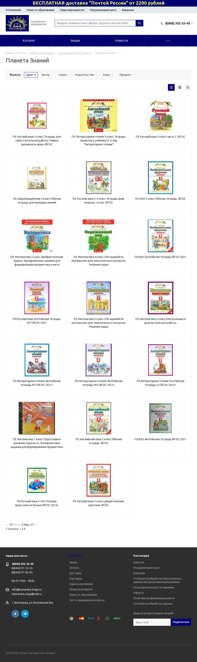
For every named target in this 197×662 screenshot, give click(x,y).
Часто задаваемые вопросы (87, 600)
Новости (138, 562)
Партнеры (75, 578)
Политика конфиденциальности (153, 598)
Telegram (25, 614)
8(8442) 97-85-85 (22, 572)
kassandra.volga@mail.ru (27, 594)
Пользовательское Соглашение (153, 587)
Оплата (74, 567)
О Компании (13, 10)
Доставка (75, 573)
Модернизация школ (103, 10)
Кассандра (141, 555)
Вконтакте (15, 614)
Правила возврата (81, 589)
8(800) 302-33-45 (177, 23)
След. (25, 524)
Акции (73, 562)
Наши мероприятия (72, 10)
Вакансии (128, 10)
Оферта (138, 592)
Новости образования (40, 10)
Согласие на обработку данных (153, 603)
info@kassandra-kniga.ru (27, 589)
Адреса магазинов (81, 583)
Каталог (75, 555)
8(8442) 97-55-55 (22, 568)
